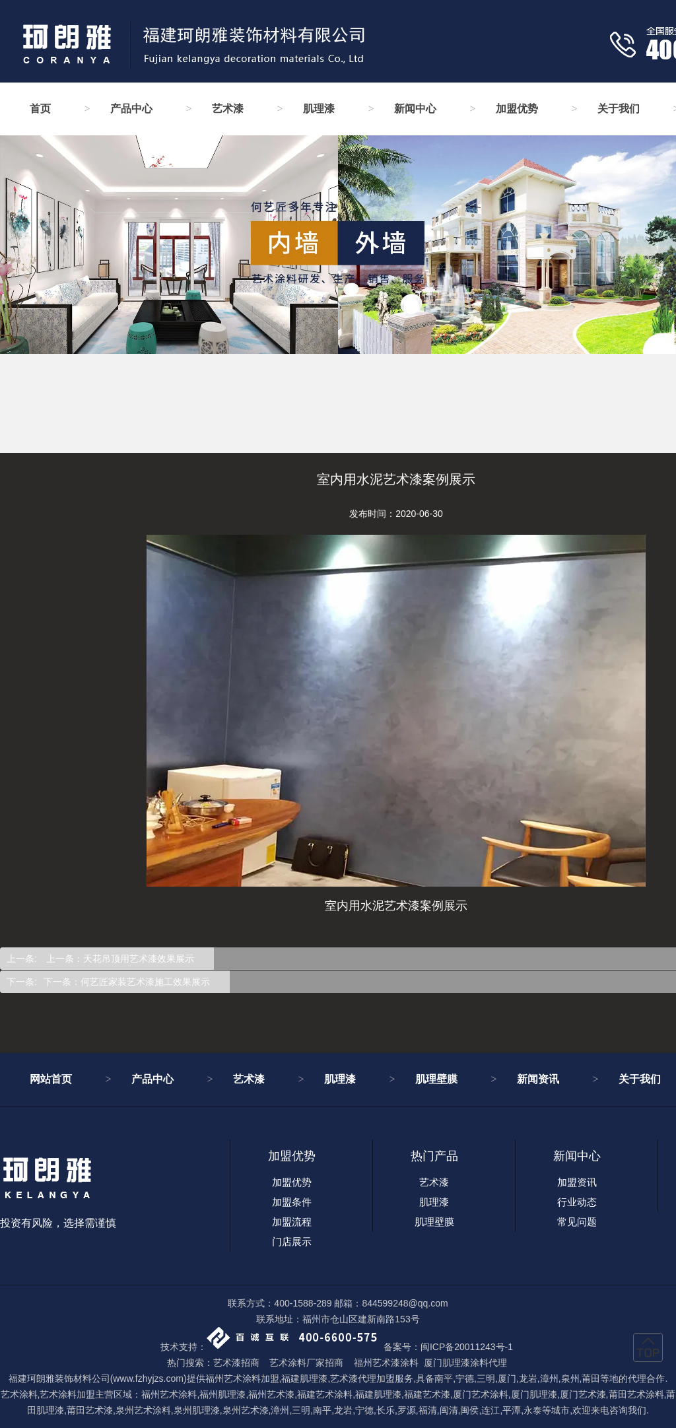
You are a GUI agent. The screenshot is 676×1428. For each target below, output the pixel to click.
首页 (40, 108)
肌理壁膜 (436, 1079)
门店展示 (292, 1241)
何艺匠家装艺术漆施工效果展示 (145, 981)
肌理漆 (319, 108)
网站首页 (51, 1079)
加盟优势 (517, 108)
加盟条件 (292, 1201)
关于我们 (618, 108)
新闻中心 (415, 108)
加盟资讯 (577, 1182)
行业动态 (577, 1201)
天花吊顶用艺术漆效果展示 (138, 958)
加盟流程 (292, 1221)
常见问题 (577, 1221)
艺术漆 (228, 108)
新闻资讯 (538, 1079)
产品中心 (131, 108)
